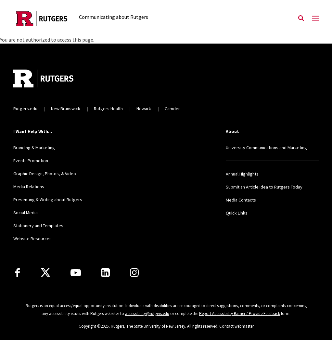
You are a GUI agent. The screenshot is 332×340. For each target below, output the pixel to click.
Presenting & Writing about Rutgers (47, 200)
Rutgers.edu (25, 108)
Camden (173, 108)
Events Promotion (30, 160)
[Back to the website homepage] (41, 18)
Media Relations (28, 187)
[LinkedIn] (105, 272)
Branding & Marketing (34, 147)
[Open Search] (301, 18)
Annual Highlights (242, 174)
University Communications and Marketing (266, 147)
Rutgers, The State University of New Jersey (148, 326)
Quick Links (237, 213)
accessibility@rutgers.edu (147, 313)
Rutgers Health (108, 108)
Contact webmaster (236, 326)
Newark (143, 108)
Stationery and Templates (38, 226)
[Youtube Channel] (75, 272)
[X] (45, 272)
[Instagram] (134, 272)
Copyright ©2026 (94, 326)
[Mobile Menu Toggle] (315, 18)
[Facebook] (17, 272)
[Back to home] (56, 79)
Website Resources (32, 239)
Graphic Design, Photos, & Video (44, 174)
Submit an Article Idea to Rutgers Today (264, 187)
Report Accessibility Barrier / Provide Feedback (239, 313)
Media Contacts (241, 200)
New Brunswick (65, 108)
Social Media (25, 213)
